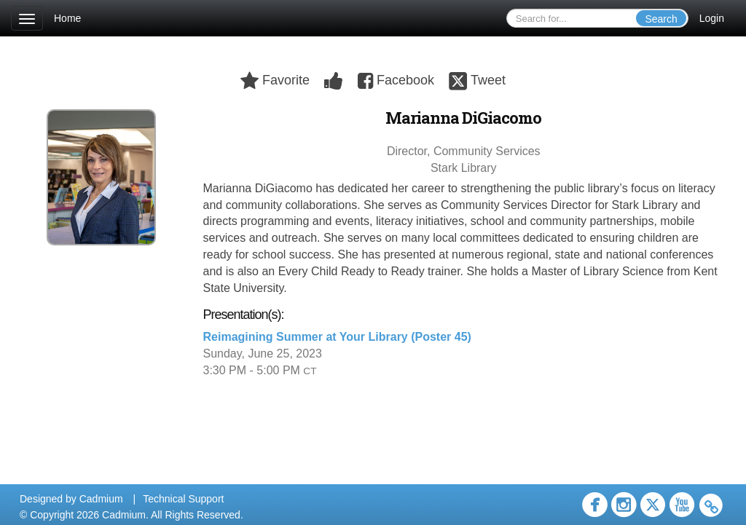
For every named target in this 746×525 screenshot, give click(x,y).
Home (67, 18)
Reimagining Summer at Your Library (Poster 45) (337, 337)
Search (661, 19)
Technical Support (183, 499)
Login (711, 18)
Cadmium (101, 499)
